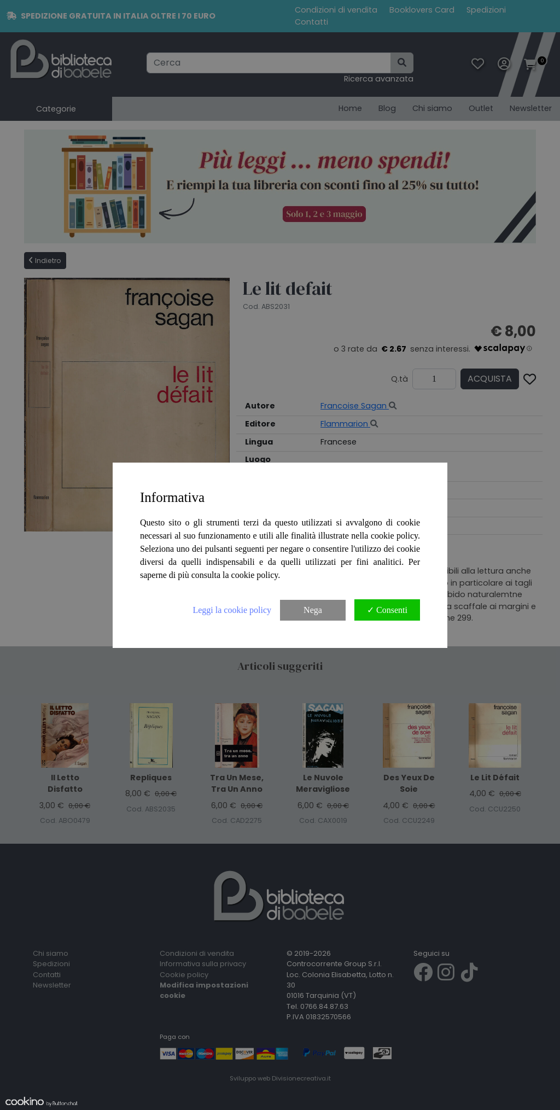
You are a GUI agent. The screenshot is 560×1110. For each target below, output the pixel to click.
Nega (313, 610)
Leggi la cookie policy (231, 610)
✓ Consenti (387, 610)
